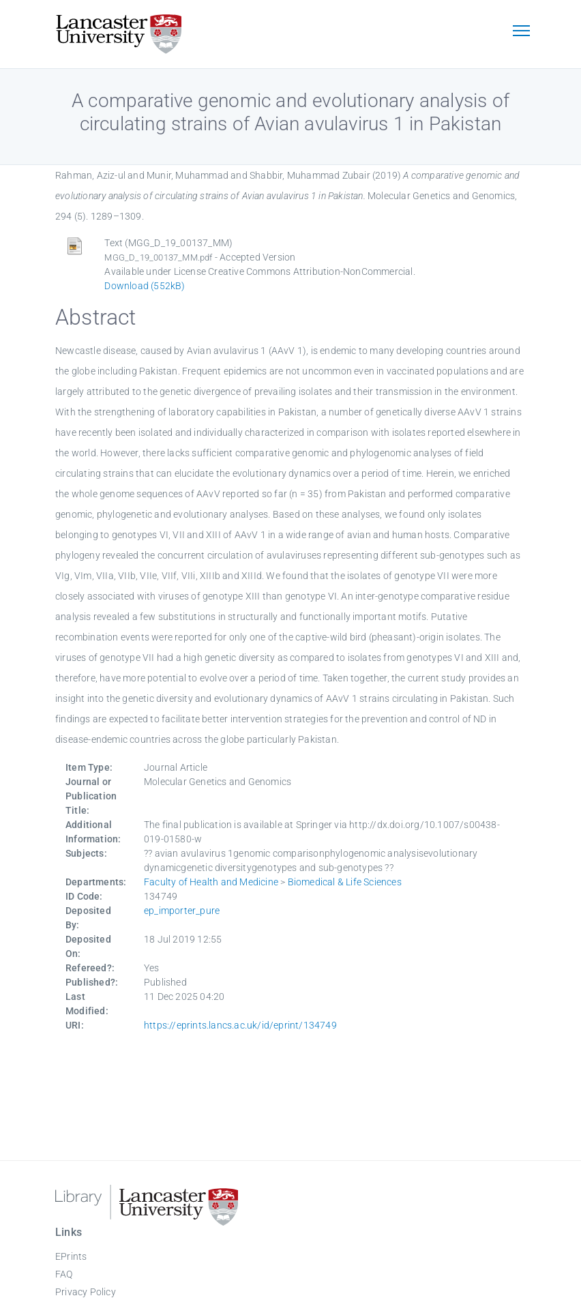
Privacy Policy (85, 1291)
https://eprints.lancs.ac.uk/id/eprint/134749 (240, 1025)
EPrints (71, 1256)
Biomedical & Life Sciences (345, 881)
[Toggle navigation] (521, 32)
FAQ (64, 1274)
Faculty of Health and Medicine (211, 881)
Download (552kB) (144, 285)
